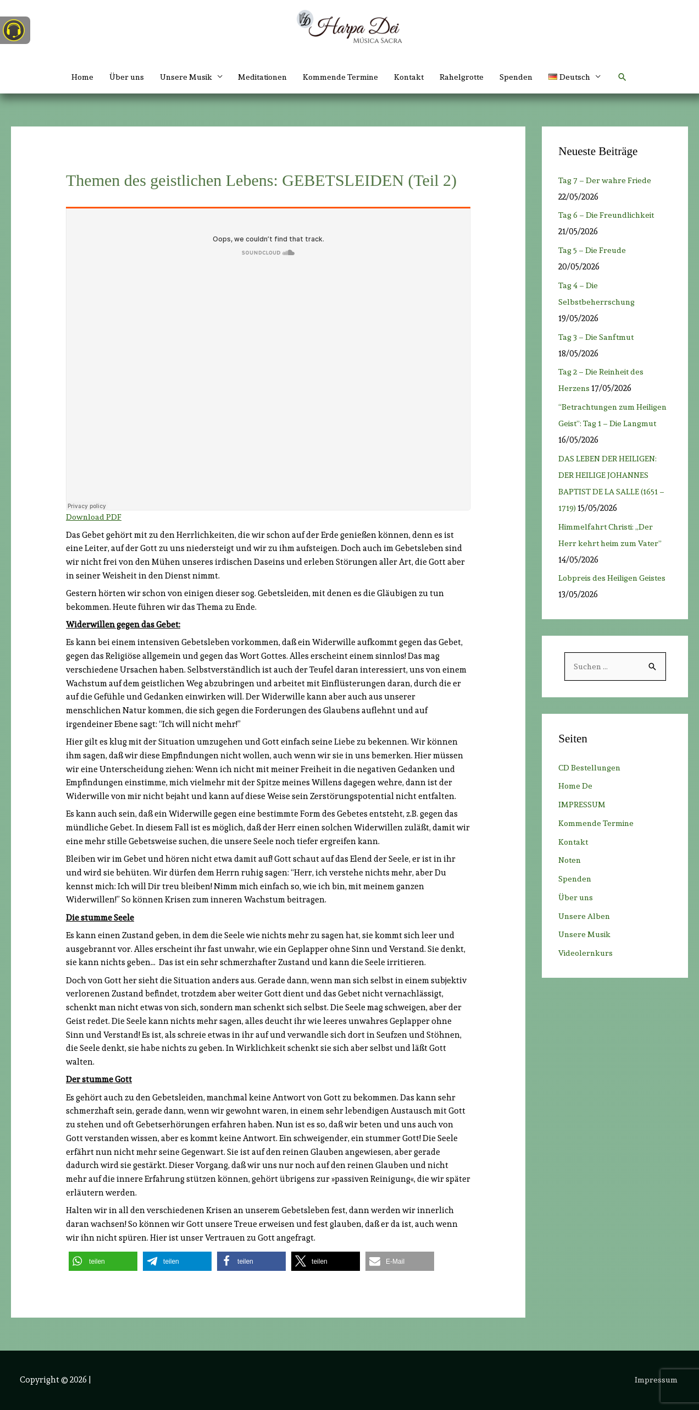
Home (70, 77)
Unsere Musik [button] (178, 77)
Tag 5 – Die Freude (596, 250)
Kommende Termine (342, 77)
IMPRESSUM (582, 805)
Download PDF (94, 517)
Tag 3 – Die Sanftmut (597, 337)
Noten (570, 861)
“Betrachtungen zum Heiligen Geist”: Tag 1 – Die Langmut (608, 423)
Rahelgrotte (469, 77)
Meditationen (259, 77)
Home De (575, 786)
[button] (586, 76)
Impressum (657, 1380)
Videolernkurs (586, 954)
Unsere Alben (585, 917)
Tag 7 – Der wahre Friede (609, 180)
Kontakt (413, 77)
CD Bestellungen (590, 768)
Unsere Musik (585, 935)
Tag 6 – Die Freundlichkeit (612, 215)
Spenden (525, 77)
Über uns (116, 77)
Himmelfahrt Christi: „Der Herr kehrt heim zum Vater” (613, 543)
